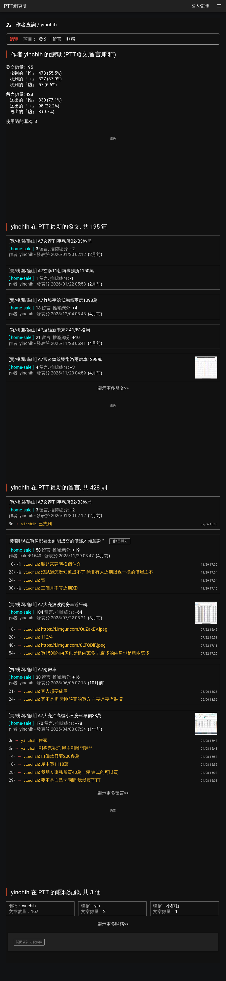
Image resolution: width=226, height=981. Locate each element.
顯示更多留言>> (113, 792)
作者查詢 (26, 25)
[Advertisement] (113, 176)
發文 (43, 39)
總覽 (14, 39)
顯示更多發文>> (113, 388)
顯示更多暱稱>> (113, 924)
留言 (57, 39)
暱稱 (70, 39)
